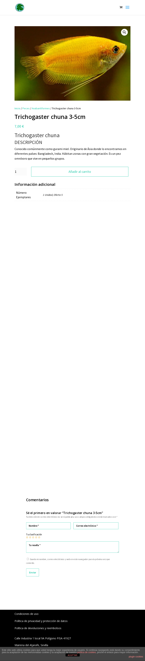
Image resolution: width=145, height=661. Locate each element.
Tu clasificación (34, 534)
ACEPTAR (72, 655)
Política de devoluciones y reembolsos (38, 628)
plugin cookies (136, 656)
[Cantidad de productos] (21, 171)
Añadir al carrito (80, 171)
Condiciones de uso (27, 614)
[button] (124, 32)
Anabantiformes (41, 108)
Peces (26, 108)
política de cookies (86, 652)
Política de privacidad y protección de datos (41, 621)
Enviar (32, 572)
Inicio (17, 108)
